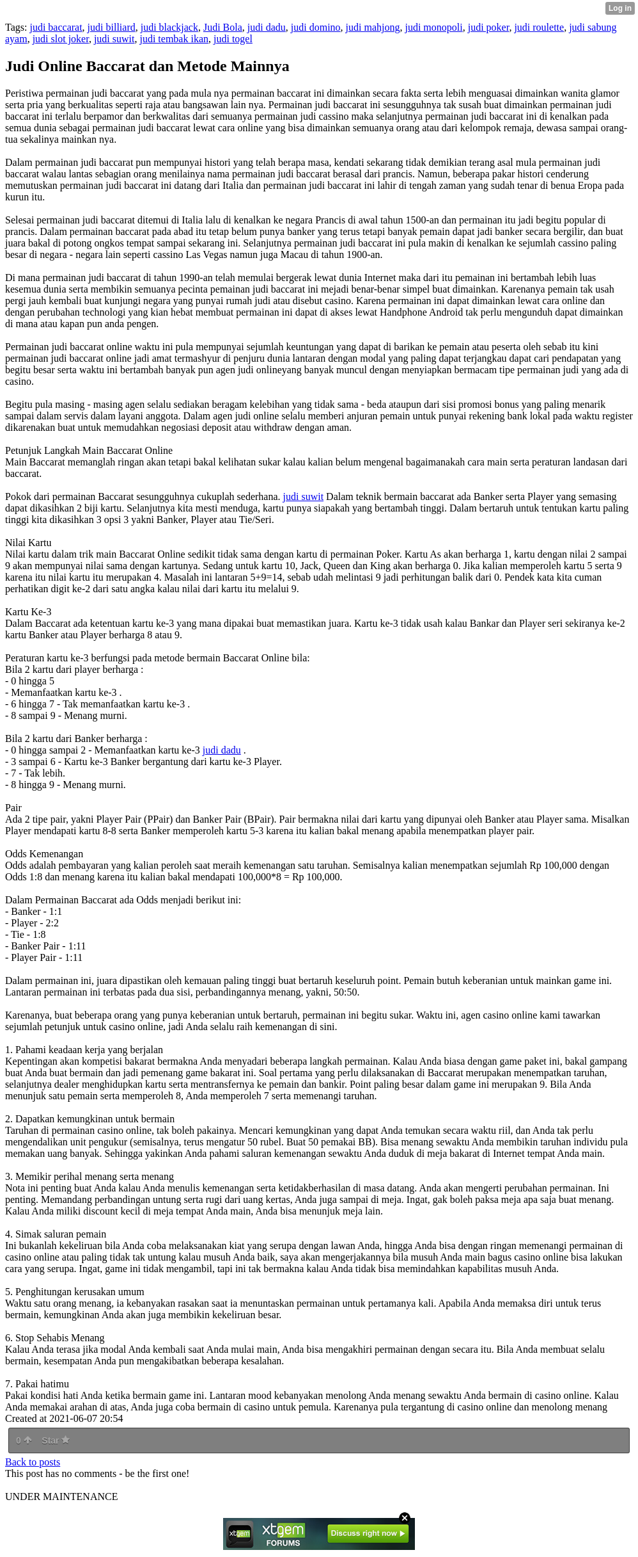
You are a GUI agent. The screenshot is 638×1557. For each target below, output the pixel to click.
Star (56, 1440)
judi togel (233, 38)
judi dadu (266, 27)
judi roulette (539, 27)
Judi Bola (222, 27)
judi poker (489, 27)
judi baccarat (55, 27)
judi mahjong (373, 27)
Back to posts (32, 1461)
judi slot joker (61, 38)
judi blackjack (169, 27)
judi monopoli (433, 27)
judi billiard (112, 27)
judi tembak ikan (173, 38)
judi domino (316, 27)
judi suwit (114, 38)
